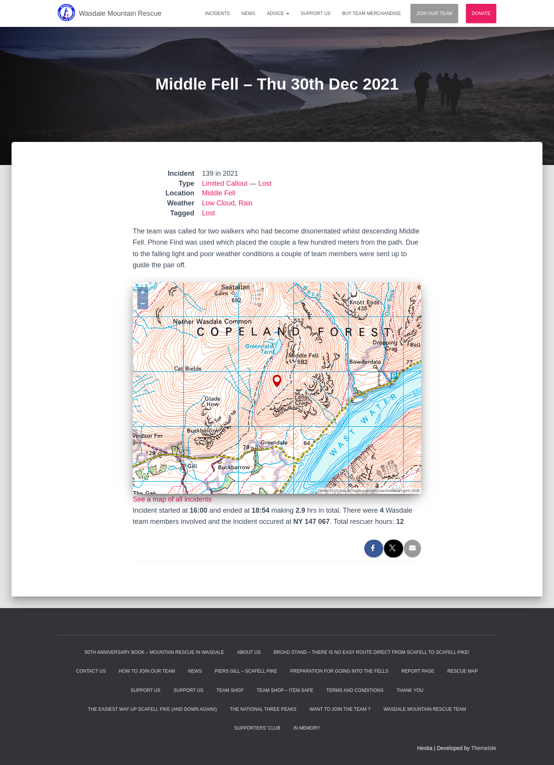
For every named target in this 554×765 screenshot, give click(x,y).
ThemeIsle (483, 748)
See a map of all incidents (172, 499)
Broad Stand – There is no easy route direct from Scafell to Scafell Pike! (371, 652)
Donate (481, 13)
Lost (265, 183)
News (248, 13)
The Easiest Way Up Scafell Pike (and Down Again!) (152, 709)
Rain (246, 203)
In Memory (306, 728)
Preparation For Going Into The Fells (339, 671)
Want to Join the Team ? (340, 709)
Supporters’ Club (257, 728)
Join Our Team (434, 13)
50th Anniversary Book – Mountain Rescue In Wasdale (154, 652)
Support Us (316, 13)
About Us (248, 652)
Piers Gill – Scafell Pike (246, 671)
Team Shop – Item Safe (285, 690)
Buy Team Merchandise (371, 13)
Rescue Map (462, 671)
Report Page (417, 671)
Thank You (410, 690)
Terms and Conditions (355, 690)
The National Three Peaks (263, 709)
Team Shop (230, 690)
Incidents (217, 13)
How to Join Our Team (147, 671)
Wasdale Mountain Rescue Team (425, 709)
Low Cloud (218, 203)
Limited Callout (225, 183)
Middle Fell (218, 193)
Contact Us (91, 671)
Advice (278, 13)
